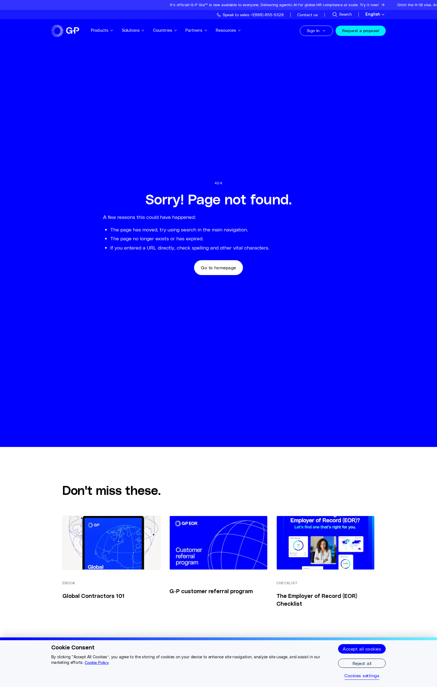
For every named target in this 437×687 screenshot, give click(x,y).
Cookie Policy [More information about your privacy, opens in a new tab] (97, 662)
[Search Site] (342, 14)
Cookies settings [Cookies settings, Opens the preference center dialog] (361, 675)
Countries (165, 30)
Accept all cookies (362, 649)
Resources (228, 30)
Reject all (362, 663)
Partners (196, 30)
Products (102, 30)
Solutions (133, 30)
